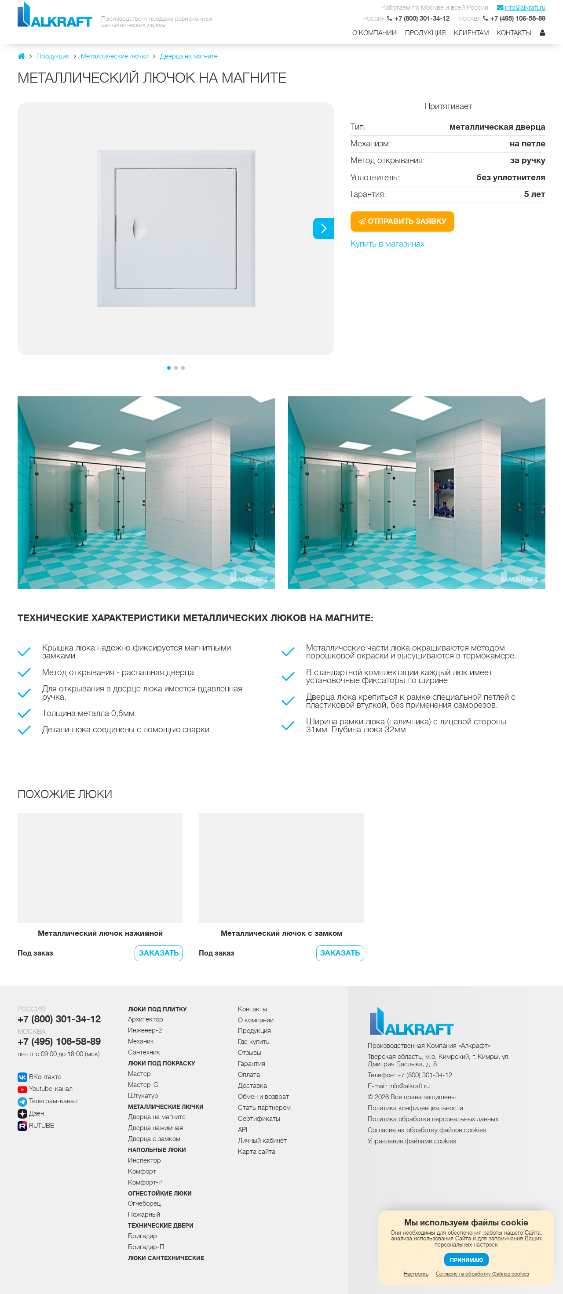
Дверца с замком (154, 1138)
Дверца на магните (157, 1116)
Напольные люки (157, 1150)
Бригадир (142, 1235)
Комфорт (142, 1171)
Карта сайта (256, 1151)
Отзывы (249, 1052)
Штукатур (143, 1095)
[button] (323, 228)
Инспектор (144, 1160)
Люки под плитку (157, 1010)
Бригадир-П (146, 1246)
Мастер (139, 1073)
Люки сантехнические (166, 1258)
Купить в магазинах (387, 244)
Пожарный (144, 1214)
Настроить (416, 1274)
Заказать (159, 953)
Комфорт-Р (145, 1182)
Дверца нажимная (155, 1127)
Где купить (254, 1041)
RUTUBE (36, 1125)
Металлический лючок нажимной (100, 934)
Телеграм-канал (47, 1101)
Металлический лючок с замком (281, 934)
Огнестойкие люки (160, 1194)
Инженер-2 (145, 1030)
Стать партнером (264, 1107)
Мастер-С (143, 1084)
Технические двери (161, 1226)
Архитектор (145, 1019)
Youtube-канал (45, 1088)
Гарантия (251, 1063)
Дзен (31, 1113)
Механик (141, 1041)
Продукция (425, 33)
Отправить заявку (402, 221)
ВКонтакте (40, 1076)
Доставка (252, 1085)
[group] (176, 228)
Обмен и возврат (263, 1096)
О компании (374, 33)
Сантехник (144, 1052)
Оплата (249, 1074)
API (242, 1129)
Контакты (514, 33)
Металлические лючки (166, 1107)
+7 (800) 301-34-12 (59, 1019)
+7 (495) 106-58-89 (59, 1042)
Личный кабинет (262, 1140)
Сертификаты (259, 1118)
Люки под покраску (161, 1064)
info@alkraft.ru (521, 7)
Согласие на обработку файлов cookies (482, 1274)
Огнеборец (144, 1203)
